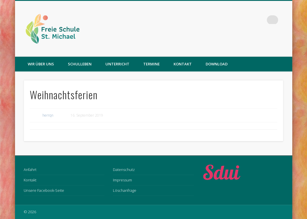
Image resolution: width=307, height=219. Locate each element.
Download (217, 64)
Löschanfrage (124, 190)
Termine (151, 64)
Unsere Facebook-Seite (44, 190)
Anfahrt (30, 169)
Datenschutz (124, 169)
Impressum (122, 180)
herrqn (47, 115)
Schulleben (80, 64)
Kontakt (183, 64)
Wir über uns (41, 64)
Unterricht (117, 64)
